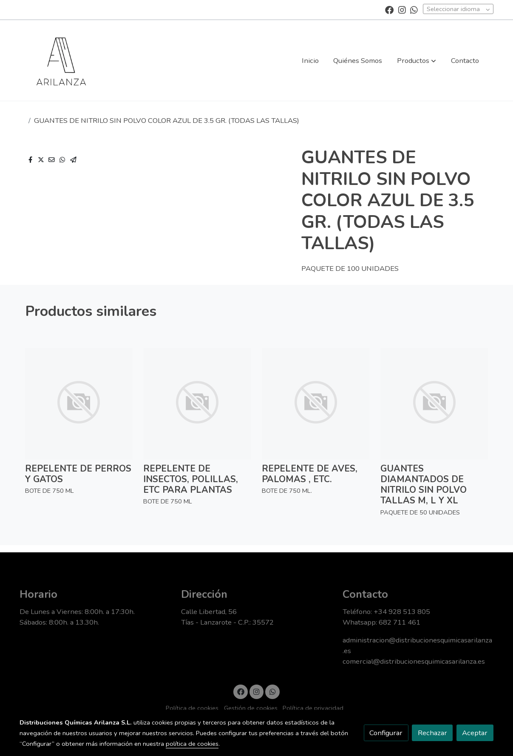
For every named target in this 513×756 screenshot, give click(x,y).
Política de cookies (192, 708)
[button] (416, 60)
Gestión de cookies (251, 708)
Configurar (385, 733)
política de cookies (192, 743)
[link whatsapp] (414, 9)
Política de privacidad (313, 708)
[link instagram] (402, 9)
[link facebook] (389, 9)
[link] (61, 60)
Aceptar (474, 733)
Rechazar (432, 733)
